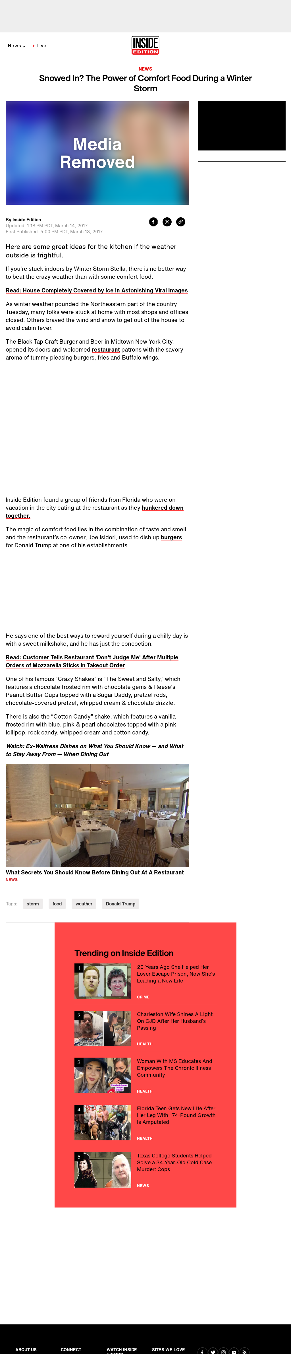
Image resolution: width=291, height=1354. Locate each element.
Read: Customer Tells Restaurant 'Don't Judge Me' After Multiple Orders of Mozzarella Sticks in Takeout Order (92, 661)
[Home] (145, 45)
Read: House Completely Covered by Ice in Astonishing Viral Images (97, 290)
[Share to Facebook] (153, 222)
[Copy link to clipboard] (181, 222)
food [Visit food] (57, 904)
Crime (143, 997)
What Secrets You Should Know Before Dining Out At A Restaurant (95, 872)
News (14, 45)
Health (145, 1044)
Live (42, 45)
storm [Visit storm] (33, 904)
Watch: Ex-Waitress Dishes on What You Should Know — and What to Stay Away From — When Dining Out (94, 750)
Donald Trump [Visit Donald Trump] (120, 904)
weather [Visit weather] (84, 904)
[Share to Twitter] (167, 222)
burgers (171, 537)
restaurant (106, 349)
